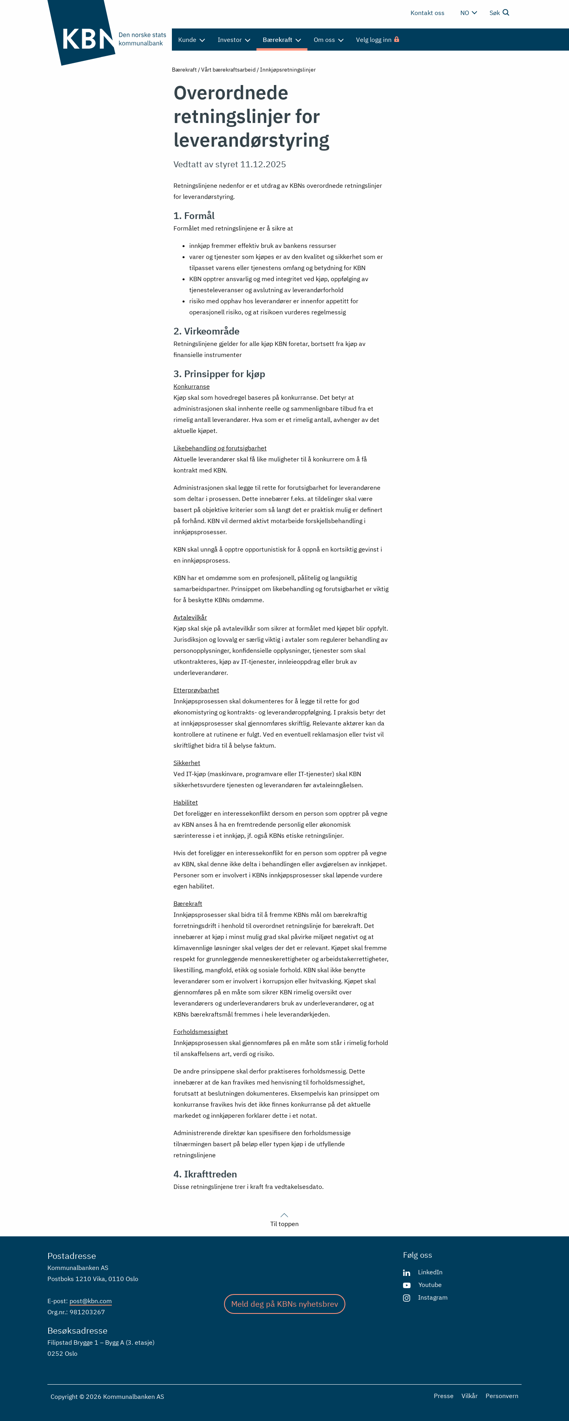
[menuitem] (378, 39)
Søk (499, 12)
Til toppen (284, 1219)
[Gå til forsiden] (106, 33)
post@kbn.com (91, 1301)
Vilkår (470, 1396)
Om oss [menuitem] (329, 39)
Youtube (430, 1285)
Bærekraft (184, 69)
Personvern (502, 1396)
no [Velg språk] (468, 13)
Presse (444, 1396)
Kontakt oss (428, 13)
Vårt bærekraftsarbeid (228, 69)
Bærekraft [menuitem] (282, 39)
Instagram (433, 1297)
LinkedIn (430, 1272)
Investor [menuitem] (234, 39)
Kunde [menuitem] (191, 39)
